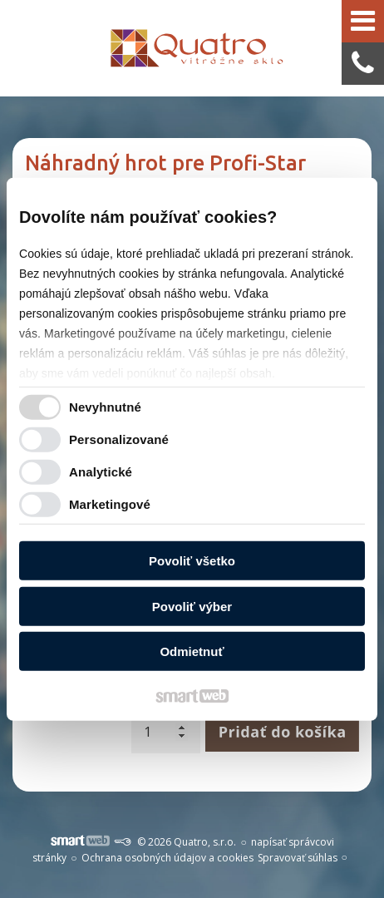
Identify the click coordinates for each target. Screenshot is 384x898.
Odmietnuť (192, 651)
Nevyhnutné (105, 406)
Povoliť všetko (192, 561)
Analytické (100, 471)
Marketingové (109, 503)
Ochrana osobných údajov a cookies (167, 858)
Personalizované (119, 439)
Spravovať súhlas (297, 858)
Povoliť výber (192, 606)
